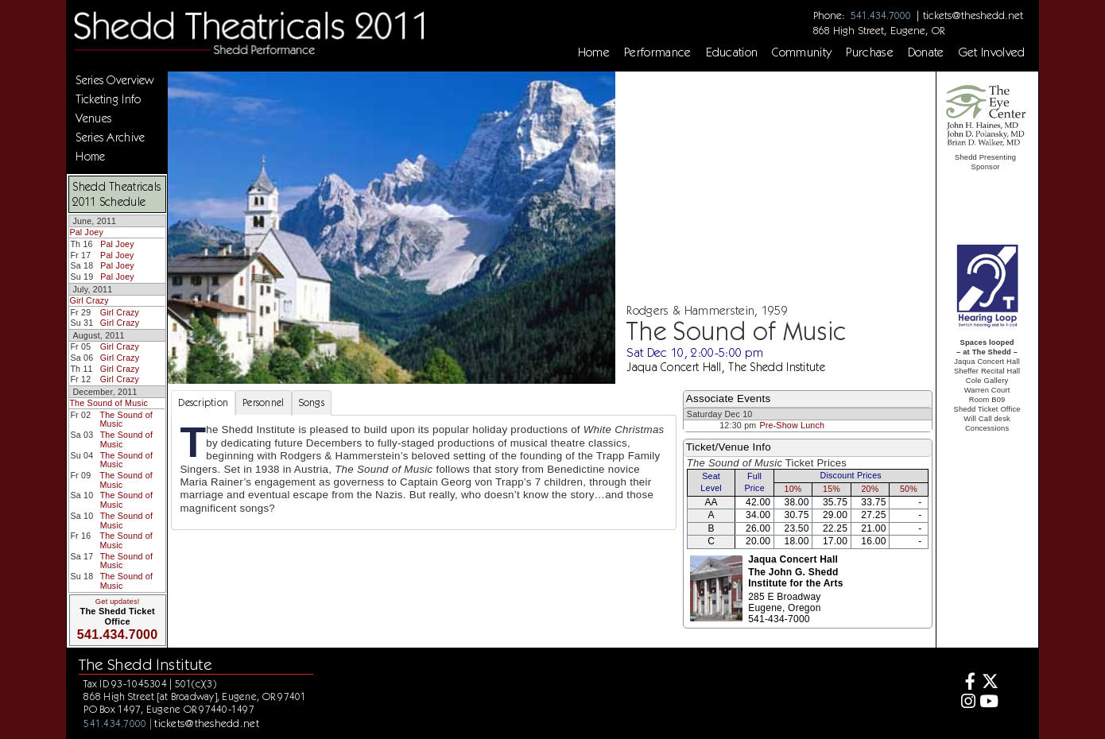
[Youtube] (989, 703)
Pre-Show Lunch (791, 425)
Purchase (870, 52)
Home (594, 52)
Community (802, 52)
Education (732, 52)
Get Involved (992, 52)
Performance (658, 52)
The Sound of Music (108, 403)
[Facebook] (965, 683)
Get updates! (117, 602)
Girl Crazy (89, 300)
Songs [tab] (311, 402)
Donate (926, 52)
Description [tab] (203, 402)
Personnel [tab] (263, 402)
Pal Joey (86, 232)
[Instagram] (965, 703)
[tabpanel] (423, 472)
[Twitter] (989, 683)
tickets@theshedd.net (973, 15)
